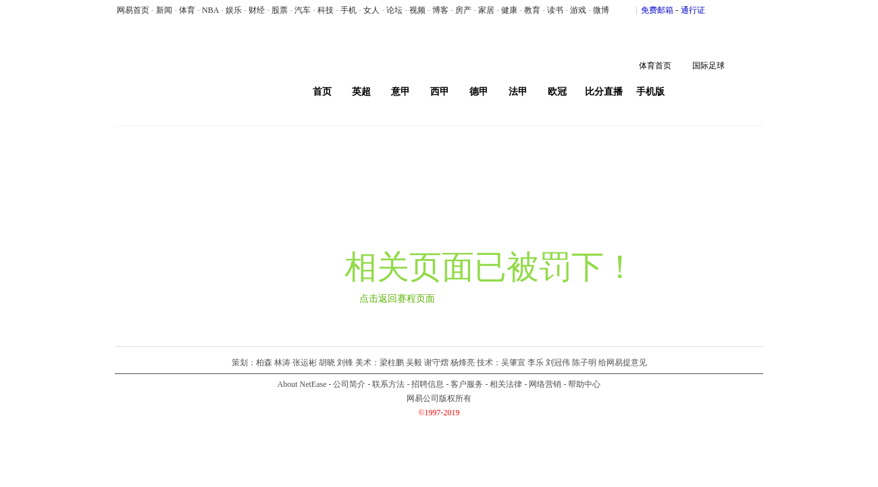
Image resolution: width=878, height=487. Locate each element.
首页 (322, 92)
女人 (371, 10)
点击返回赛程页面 (397, 299)
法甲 (518, 92)
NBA (210, 10)
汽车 (302, 10)
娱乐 (234, 10)
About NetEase (302, 384)
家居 (486, 10)
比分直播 (604, 92)
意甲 (400, 92)
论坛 (394, 10)
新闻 (164, 10)
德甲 (478, 92)
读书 (555, 10)
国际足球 (708, 65)
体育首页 (655, 65)
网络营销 (545, 384)
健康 (509, 10)
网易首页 (133, 10)
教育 (532, 10)
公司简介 (349, 384)
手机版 (650, 92)
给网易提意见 (622, 362)
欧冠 (557, 92)
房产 (463, 10)
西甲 (439, 92)
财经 (257, 10)
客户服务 (466, 384)
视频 (417, 10)
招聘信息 (427, 384)
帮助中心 (584, 384)
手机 (348, 10)
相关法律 (506, 384)
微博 (601, 10)
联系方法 (388, 384)
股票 (280, 10)
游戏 (578, 10)
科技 (325, 10)
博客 (440, 10)
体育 (187, 10)
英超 (361, 92)
